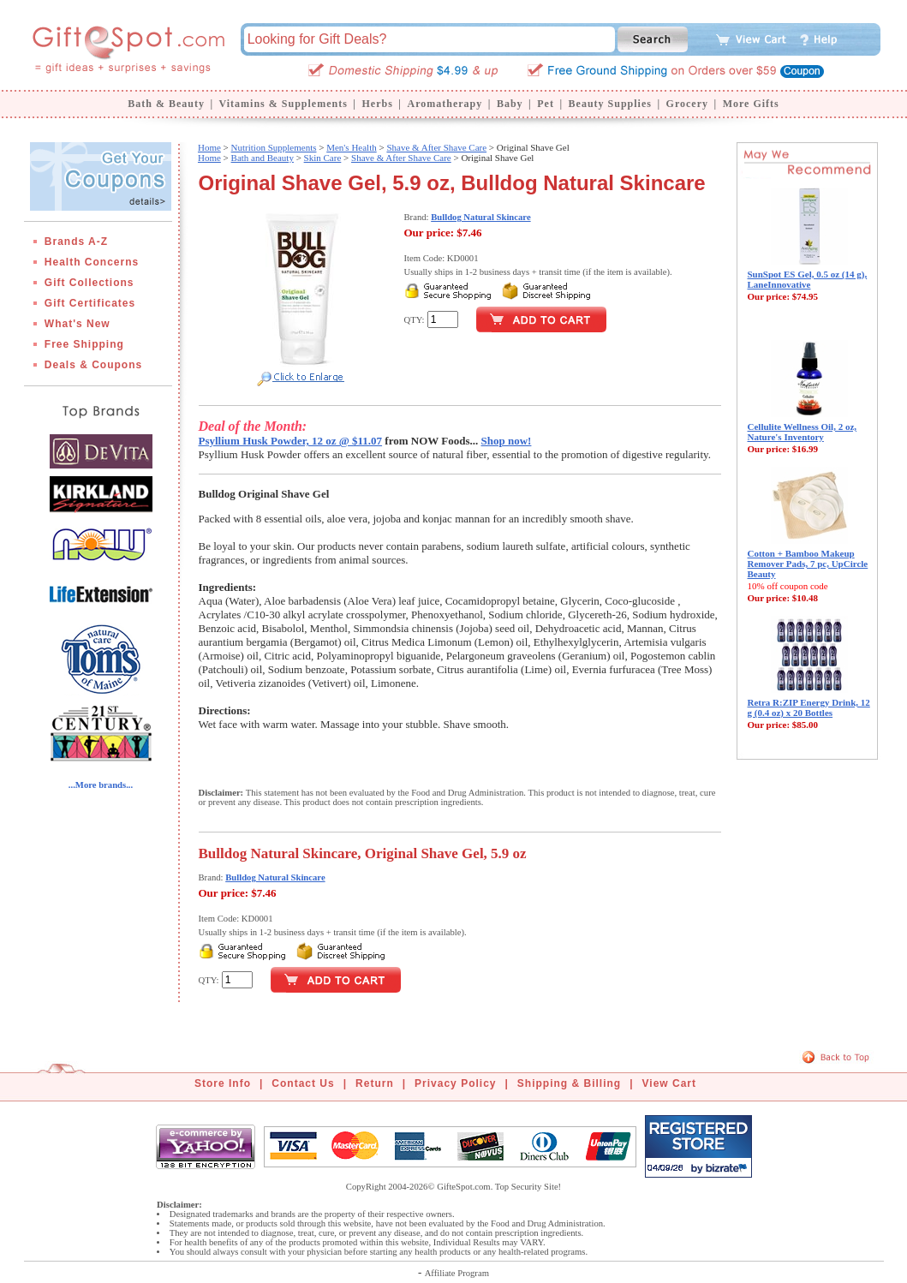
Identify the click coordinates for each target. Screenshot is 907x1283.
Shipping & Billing (569, 1083)
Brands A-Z (76, 242)
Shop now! (506, 440)
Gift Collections (89, 283)
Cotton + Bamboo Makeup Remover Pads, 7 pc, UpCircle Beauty (808, 563)
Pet (545, 104)
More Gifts (751, 104)
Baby (510, 104)
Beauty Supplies (610, 104)
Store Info (222, 1083)
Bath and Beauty (262, 157)
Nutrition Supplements (274, 147)
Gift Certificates (90, 303)
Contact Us (303, 1083)
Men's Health (351, 147)
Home (209, 147)
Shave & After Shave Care (436, 147)
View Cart (669, 1083)
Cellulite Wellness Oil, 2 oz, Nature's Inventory (802, 431)
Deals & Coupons (93, 365)
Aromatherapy (444, 104)
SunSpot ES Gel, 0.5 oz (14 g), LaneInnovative (808, 279)
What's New (77, 324)
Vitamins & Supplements (283, 104)
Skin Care (323, 157)
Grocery (687, 104)
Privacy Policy (455, 1083)
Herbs (376, 104)
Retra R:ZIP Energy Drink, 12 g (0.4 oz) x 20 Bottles (809, 707)
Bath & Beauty (166, 104)
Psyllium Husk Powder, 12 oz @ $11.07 (291, 440)
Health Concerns (92, 262)
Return (374, 1083)
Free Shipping (84, 344)
